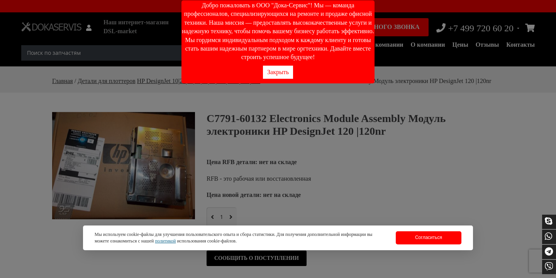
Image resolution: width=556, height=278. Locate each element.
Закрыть (278, 72)
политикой (165, 241)
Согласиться (428, 237)
